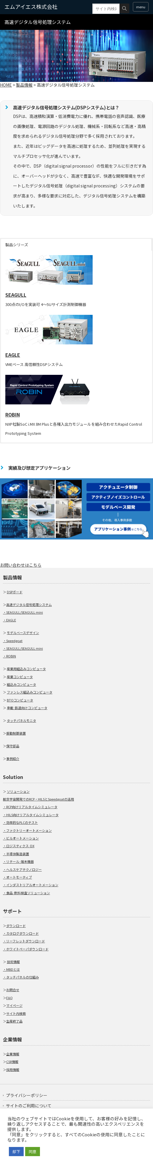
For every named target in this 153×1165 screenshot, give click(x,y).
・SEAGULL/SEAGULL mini (23, 612)
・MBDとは (11, 969)
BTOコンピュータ (20, 700)
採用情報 (12, 1069)
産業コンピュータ (20, 676)
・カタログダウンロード (21, 933)
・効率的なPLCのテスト (20, 822)
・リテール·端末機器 (18, 861)
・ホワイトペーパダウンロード (26, 949)
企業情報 (12, 1053)
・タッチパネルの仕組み (21, 977)
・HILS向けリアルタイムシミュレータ (31, 814)
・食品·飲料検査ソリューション (26, 892)
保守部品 (12, 745)
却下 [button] (16, 1151)
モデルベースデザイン (23, 632)
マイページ (14, 1005)
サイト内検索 (16, 1013)
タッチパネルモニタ (21, 720)
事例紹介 (12, 758)
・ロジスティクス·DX (18, 845)
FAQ (9, 997)
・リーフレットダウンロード (24, 941)
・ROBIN (9, 656)
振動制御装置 (16, 733)
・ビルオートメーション (21, 838)
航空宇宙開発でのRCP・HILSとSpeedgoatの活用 (38, 799)
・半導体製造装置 (16, 853)
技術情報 (13, 961)
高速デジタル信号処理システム (29, 604)
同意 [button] (32, 1151)
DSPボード (14, 591)
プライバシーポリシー (26, 1095)
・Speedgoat (12, 640)
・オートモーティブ (17, 877)
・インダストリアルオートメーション (30, 884)
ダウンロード (16, 925)
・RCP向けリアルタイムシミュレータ (30, 806)
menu (140, 6)
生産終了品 (14, 1021)
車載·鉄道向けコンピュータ (27, 707)
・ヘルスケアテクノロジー (22, 869)
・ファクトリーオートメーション (27, 830)
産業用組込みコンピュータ (26, 668)
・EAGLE (9, 620)
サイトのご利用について (28, 1106)
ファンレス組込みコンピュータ (29, 692)
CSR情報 (12, 1061)
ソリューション (18, 791)
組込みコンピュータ (21, 684)
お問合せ (12, 989)
